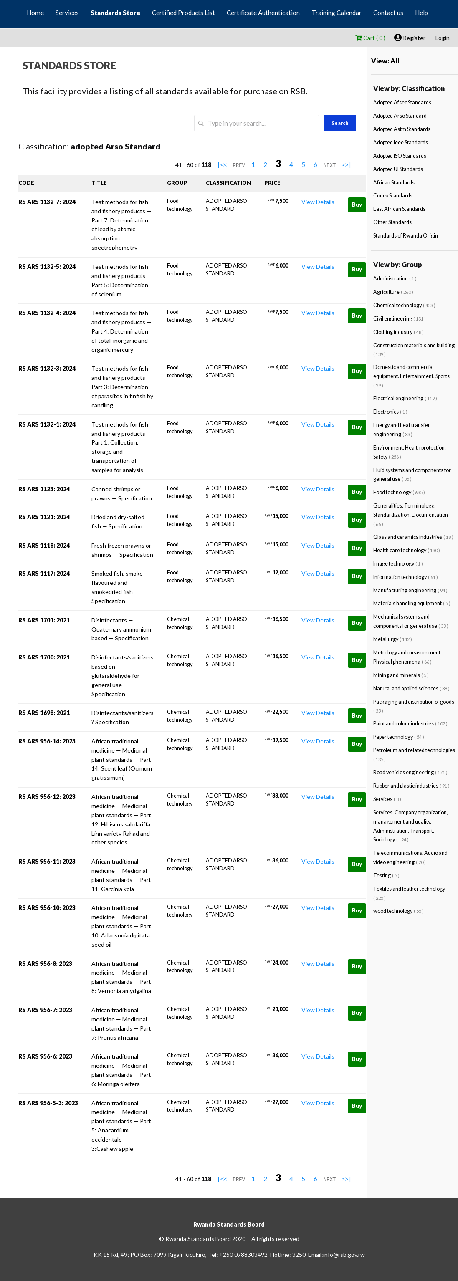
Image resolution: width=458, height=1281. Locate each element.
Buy (357, 204)
